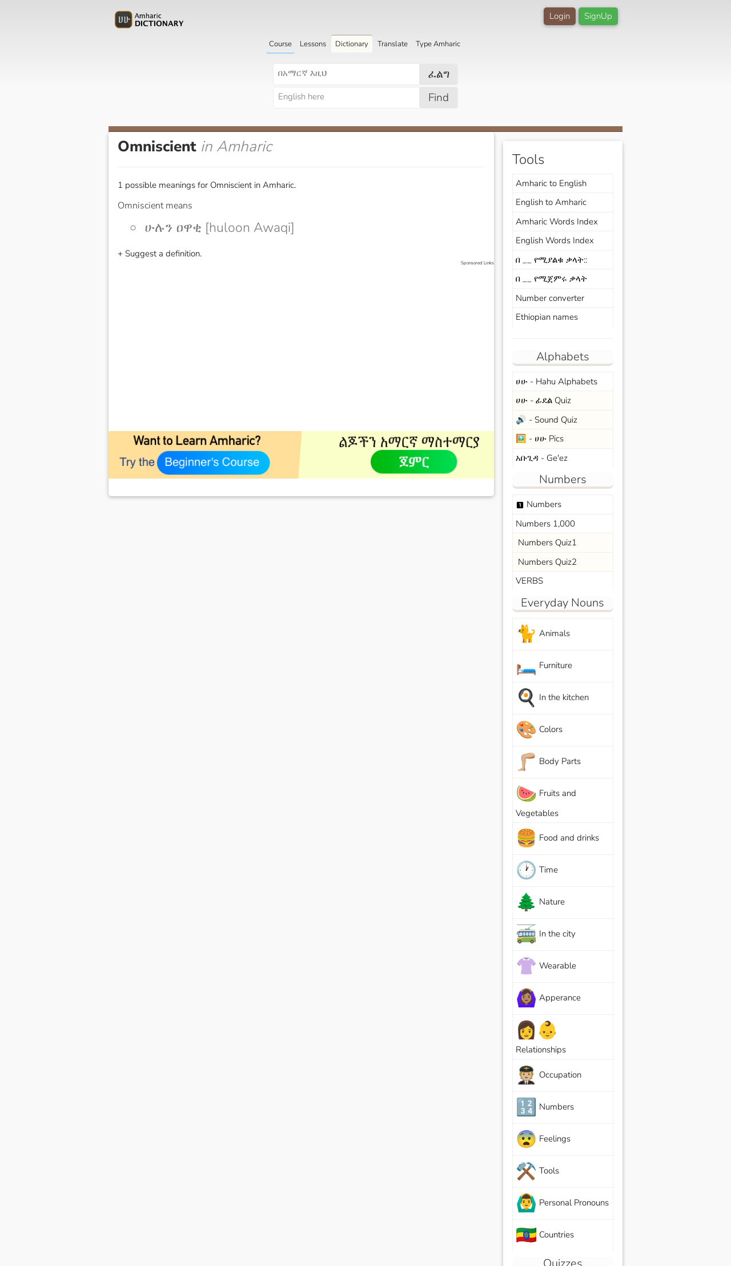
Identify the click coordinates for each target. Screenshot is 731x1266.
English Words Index (555, 240)
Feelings (543, 1139)
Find (438, 97)
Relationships (541, 1037)
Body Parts (548, 762)
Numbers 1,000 (545, 523)
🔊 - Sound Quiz (546, 419)
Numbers (538, 504)
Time (537, 870)
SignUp (598, 16)
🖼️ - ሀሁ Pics (540, 438)
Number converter (550, 298)
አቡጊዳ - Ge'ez (542, 458)
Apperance (548, 998)
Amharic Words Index (557, 221)
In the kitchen (552, 698)
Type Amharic (438, 44)
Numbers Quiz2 (546, 562)
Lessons (313, 44)
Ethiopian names (547, 317)
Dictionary (351, 44)
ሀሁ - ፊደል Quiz (543, 400)
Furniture (544, 666)
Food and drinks (557, 838)
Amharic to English (551, 183)
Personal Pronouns (562, 1203)
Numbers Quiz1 (546, 542)
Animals (543, 634)
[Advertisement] (307, 347)
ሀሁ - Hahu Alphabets (556, 381)
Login (559, 16)
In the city (546, 934)
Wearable (546, 966)
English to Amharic (551, 202)
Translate (392, 44)
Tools (537, 1171)
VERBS (529, 580)
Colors (539, 730)
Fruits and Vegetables (546, 800)
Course (280, 44)
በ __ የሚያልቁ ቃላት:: (551, 260)
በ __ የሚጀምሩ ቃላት (551, 278)
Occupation (548, 1075)
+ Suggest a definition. (160, 253)
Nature (540, 902)
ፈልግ (438, 74)
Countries (545, 1235)
